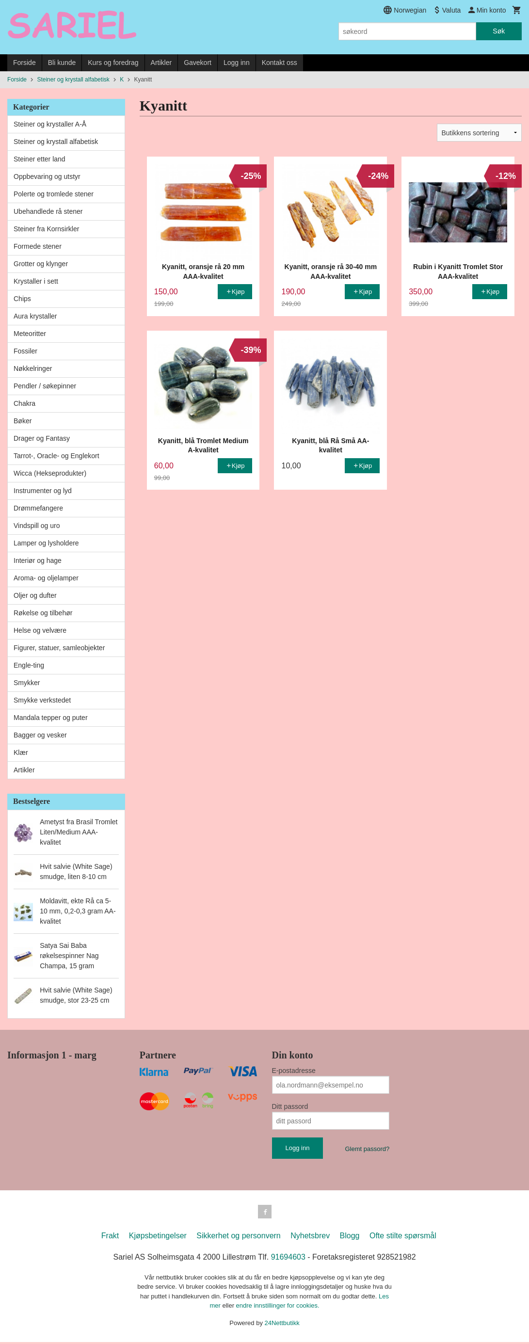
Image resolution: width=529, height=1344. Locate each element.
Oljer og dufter (35, 595)
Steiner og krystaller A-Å (50, 124)
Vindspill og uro (37, 525)
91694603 (288, 1259)
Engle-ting (29, 665)
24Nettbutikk (282, 1324)
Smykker (27, 683)
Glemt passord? (367, 1148)
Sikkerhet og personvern (238, 1237)
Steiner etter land (39, 159)
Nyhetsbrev (310, 1237)
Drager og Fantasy (42, 438)
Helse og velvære (40, 630)
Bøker (23, 421)
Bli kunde (62, 62)
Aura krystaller (35, 316)
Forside (24, 62)
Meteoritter (30, 333)
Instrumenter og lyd (43, 491)
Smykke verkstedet (42, 700)
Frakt (110, 1237)
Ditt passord (290, 1106)
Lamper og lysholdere (46, 543)
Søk (499, 31)
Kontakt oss (279, 62)
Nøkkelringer (33, 368)
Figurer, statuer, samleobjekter (59, 648)
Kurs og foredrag (113, 62)
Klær (21, 752)
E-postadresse (294, 1070)
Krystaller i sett (36, 281)
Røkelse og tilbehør (43, 613)
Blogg (350, 1237)
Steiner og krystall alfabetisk (56, 141)
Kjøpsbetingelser (158, 1237)
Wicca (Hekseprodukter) (50, 473)
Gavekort (197, 62)
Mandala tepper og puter (51, 717)
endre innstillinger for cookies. (278, 1307)
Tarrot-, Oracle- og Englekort (56, 456)
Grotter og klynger (41, 264)
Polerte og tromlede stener (54, 194)
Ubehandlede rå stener (48, 211)
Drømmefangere (38, 508)
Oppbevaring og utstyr (47, 176)
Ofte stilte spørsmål (402, 1237)
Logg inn (237, 62)
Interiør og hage (38, 560)
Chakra (24, 403)
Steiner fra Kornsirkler (46, 229)
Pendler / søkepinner (45, 386)
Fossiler (25, 351)
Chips (22, 299)
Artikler (161, 62)
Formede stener (38, 246)
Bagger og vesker (40, 735)
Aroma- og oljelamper (46, 578)
